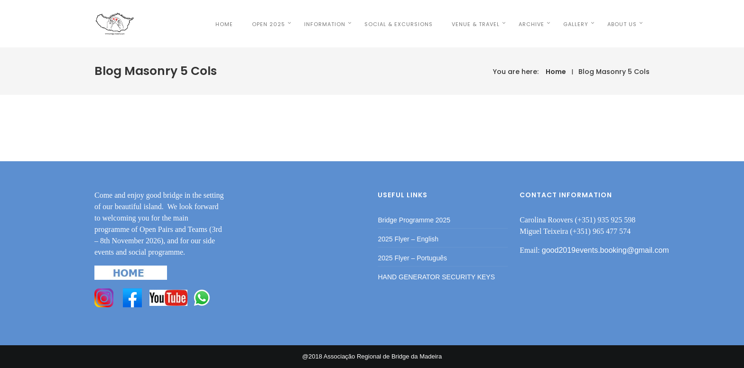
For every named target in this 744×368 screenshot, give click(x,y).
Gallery (575, 24)
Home (556, 71)
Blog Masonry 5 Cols (614, 71)
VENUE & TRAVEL (476, 24)
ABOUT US (622, 24)
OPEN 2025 (268, 24)
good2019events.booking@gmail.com (605, 250)
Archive (531, 24)
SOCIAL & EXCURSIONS (398, 24)
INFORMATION (324, 24)
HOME (224, 24)
